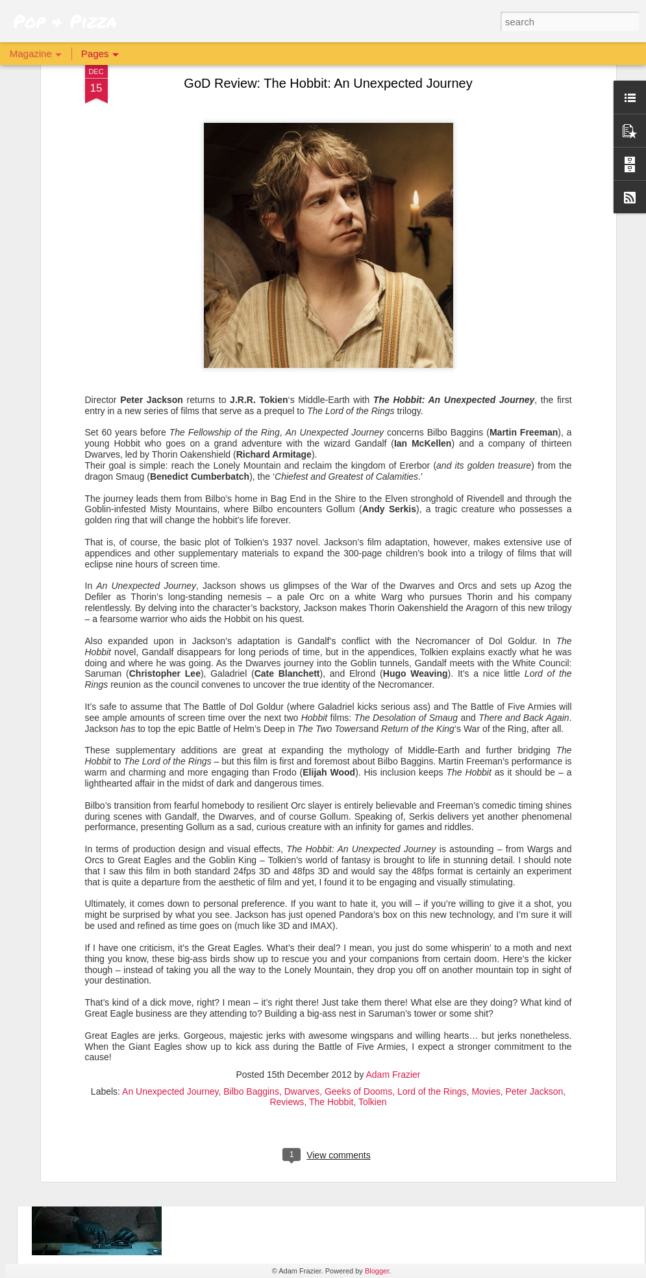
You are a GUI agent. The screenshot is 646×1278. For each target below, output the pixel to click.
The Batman (229, 983)
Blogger (377, 1271)
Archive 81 (225, 1130)
